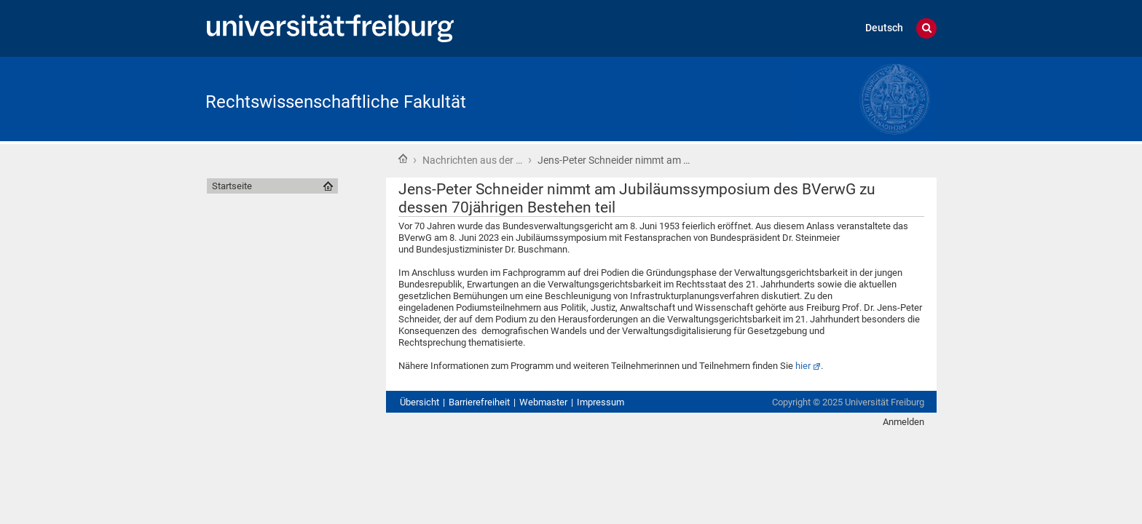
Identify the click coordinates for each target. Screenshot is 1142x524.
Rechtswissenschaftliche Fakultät (335, 102)
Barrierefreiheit (479, 402)
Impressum (600, 402)
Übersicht (419, 402)
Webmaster (543, 402)
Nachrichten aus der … (472, 160)
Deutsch (884, 28)
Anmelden (903, 421)
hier (803, 365)
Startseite (402, 159)
